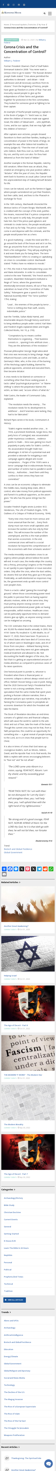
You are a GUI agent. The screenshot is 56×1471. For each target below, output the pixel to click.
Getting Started (11, 1233)
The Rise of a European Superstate (20, 1406)
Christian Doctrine (12, 1212)
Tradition (8, 1291)
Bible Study (9, 1205)
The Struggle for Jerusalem (16, 1428)
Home (6, 24)
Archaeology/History (13, 1198)
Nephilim (8, 1255)
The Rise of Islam (12, 1413)
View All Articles (15, 1299)
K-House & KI (10, 1241)
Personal (8, 1262)
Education (8, 1349)
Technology (9, 1385)
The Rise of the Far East (15, 1421)
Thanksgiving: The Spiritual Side (26, 1458)
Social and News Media (14, 1378)
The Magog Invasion (13, 1399)
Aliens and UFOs (11, 1320)
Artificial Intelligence (13, 1335)
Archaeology (9, 1327)
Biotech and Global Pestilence (18, 849)
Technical (8, 1284)
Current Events (11, 39)
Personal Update (19, 24)
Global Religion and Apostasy (17, 1370)
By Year (42, 24)
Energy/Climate (11, 1356)
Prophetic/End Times (13, 1276)
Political (7, 1269)
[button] (48, 1463)
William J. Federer (12, 60)
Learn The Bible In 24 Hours (16, 1248)
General (7, 1226)
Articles (32, 24)
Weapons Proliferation (14, 1435)
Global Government (13, 852)
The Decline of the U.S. (14, 1392)
